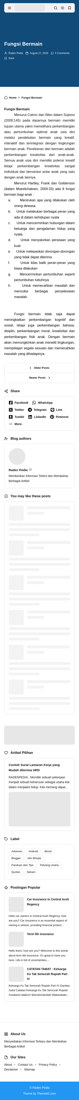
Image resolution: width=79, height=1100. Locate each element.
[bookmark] (69, 8)
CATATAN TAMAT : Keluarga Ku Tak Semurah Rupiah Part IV (47, 974)
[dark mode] (62, 8)
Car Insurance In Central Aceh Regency (48, 902)
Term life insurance (40, 934)
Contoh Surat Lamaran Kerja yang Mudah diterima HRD (34, 767)
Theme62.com (46, 1093)
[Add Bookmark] (9, 58)
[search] (56, 8)
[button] (16, 424)
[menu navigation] (9, 8)
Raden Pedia (15, 53)
